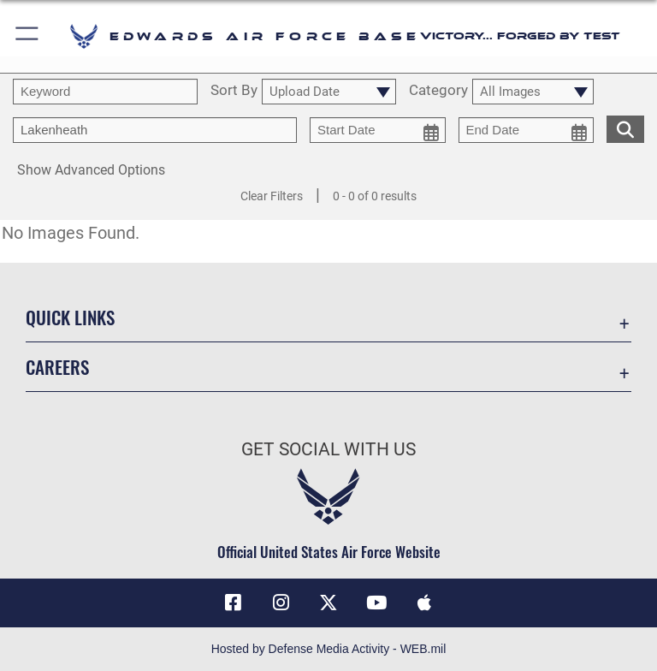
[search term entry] (105, 91)
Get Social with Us (328, 449)
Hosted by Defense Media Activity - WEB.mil (329, 649)
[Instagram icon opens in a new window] (280, 602)
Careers (57, 366)
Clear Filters (271, 196)
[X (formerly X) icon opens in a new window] (328, 602)
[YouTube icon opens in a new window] (376, 602)
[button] (28, 36)
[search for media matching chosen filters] (625, 128)
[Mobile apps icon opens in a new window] (424, 602)
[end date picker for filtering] (527, 130)
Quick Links (70, 317)
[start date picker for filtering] (378, 130)
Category (438, 90)
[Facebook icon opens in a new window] (233, 602)
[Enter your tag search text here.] (155, 130)
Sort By (233, 90)
